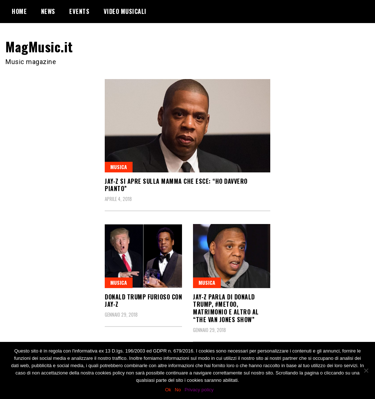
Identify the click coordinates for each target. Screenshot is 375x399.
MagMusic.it (39, 46)
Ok (168, 389)
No (178, 389)
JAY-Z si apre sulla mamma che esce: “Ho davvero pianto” (176, 185)
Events (79, 11)
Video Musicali (125, 11)
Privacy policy (199, 389)
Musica (118, 167)
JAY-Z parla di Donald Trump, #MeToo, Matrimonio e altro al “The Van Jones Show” (226, 308)
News (48, 11)
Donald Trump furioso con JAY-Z (143, 300)
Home (19, 11)
